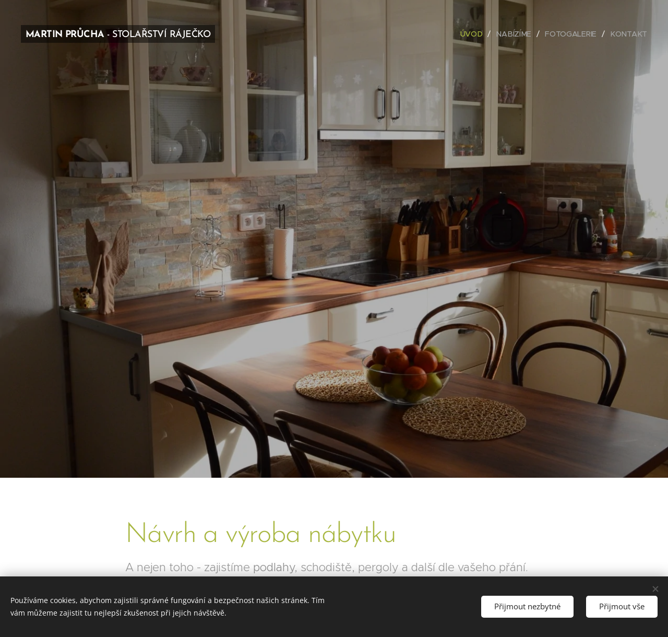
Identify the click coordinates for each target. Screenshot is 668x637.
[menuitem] (476, 34)
